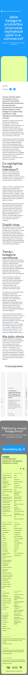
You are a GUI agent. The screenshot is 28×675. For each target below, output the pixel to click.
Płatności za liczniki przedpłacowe (7, 501)
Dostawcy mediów (18, 538)
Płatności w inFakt (7, 567)
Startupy (16, 549)
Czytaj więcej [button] (11, 415)
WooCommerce (6, 530)
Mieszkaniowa (17, 555)
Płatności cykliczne (19, 519)
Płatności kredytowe (19, 511)
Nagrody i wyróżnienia (5, 595)
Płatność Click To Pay (18, 501)
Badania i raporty (6, 628)
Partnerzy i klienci (6, 601)
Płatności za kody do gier (7, 492)
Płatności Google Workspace (6, 579)
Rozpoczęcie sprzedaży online (18, 614)
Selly (3, 534)
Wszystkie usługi (6, 475)
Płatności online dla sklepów (7, 478)
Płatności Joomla (6, 584)
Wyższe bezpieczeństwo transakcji (18, 607)
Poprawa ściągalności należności (19, 602)
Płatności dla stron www (7, 557)
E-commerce (17, 524)
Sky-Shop (4, 543)
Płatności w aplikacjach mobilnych (19, 514)
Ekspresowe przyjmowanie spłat (18, 618)
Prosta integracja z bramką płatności (7, 561)
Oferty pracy (5, 607)
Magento (4, 528)
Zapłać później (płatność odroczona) (17, 493)
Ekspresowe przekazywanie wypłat (17, 622)
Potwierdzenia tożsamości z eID (6, 510)
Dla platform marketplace (5, 564)
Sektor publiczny (18, 536)
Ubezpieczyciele (18, 528)
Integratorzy (17, 534)
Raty (15, 490)
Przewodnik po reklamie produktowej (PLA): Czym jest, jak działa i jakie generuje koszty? (14, 394)
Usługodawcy (17, 532)
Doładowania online (7, 489)
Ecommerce (5, 622)
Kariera (4, 605)
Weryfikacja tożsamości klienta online (18, 598)
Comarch (4, 538)
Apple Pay (16, 483)
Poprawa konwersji (18, 594)
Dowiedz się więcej (7, 643)
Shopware (4, 545)
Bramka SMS (5, 495)
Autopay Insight (6, 504)
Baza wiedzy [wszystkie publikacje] (5, 616)
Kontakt (4, 609)
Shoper (4, 526)
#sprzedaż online (15, 43)
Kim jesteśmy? (5, 593)
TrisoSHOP (5, 551)
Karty (15, 477)
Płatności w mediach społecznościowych (7, 575)
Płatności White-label (6, 587)
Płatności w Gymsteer (5, 570)
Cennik (4, 513)
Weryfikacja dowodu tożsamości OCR (7, 498)
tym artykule (14, 324)
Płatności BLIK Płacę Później (18, 497)
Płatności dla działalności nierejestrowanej (6, 482)
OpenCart (4, 547)
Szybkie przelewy (18, 481)
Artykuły (4, 620)
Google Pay (17, 485)
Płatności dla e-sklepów (6, 554)
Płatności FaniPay (6, 573)
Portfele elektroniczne (17, 508)
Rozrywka (16, 540)
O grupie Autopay (6, 598)
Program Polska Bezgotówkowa (6, 507)
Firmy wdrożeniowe (19, 553)
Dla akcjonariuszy (6, 603)
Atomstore (5, 549)
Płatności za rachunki (5, 486)
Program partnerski (7, 515)
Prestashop (5, 532)
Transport (16, 547)
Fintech (4, 624)
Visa (15, 517)
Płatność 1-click (18, 488)
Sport (15, 551)
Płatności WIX (5, 582)
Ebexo (3, 536)
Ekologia (4, 626)
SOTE (3, 540)
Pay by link (16, 479)
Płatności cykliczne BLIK (19, 504)
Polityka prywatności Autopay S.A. (14, 671)
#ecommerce (6, 43)
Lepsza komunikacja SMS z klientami (19, 611)
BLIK (15, 475)
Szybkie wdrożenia (6, 524)
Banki (15, 526)
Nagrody (4, 630)
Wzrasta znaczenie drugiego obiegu (12, 329)
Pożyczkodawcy (18, 530)
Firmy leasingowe (18, 543)
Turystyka (16, 545)
